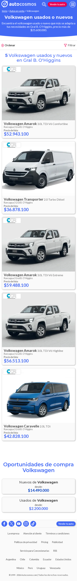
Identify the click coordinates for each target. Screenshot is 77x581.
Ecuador (47, 559)
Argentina (11, 559)
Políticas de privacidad (25, 542)
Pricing (44, 542)
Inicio (4, 11)
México (20, 568)
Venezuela (55, 568)
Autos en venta (16, 11)
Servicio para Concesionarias (34, 550)
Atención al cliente (32, 533)
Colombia (34, 559)
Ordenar (8, 45)
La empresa (13, 533)
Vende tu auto (57, 4)
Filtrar (70, 45)
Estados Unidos (63, 559)
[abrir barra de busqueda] (44, 4)
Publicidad (57, 542)
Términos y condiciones (57, 533)
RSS (55, 550)
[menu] (73, 4)
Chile (22, 559)
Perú (30, 568)
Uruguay (41, 568)
